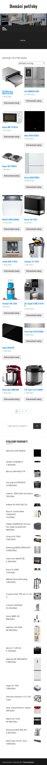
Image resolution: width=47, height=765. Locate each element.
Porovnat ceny (11, 103)
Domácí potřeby (23, 6)
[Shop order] (31, 63)
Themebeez (28, 762)
